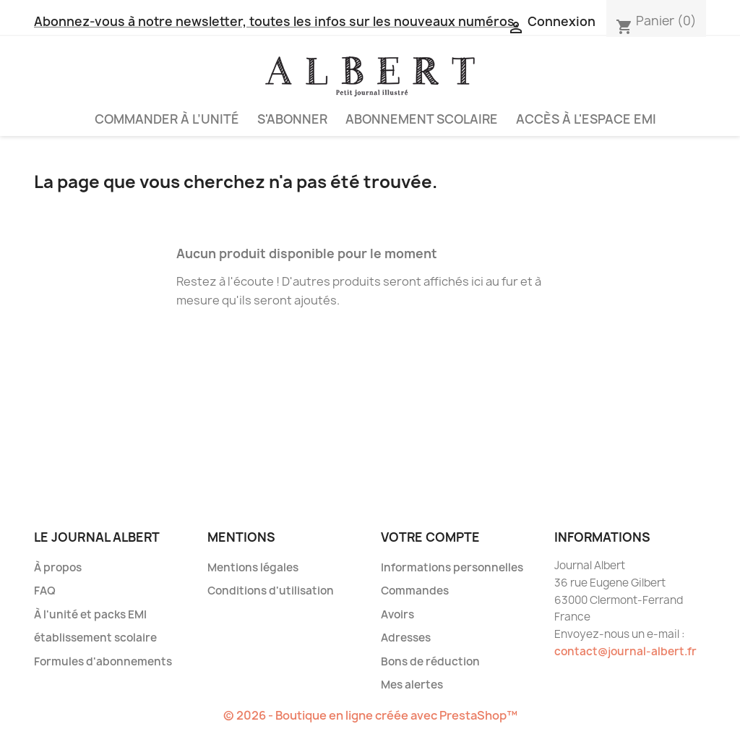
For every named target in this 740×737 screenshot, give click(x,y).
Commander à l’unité (167, 119)
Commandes (415, 590)
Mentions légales (252, 567)
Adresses (406, 637)
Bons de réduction (430, 661)
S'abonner (292, 119)
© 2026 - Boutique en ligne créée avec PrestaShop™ (370, 715)
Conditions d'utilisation (270, 590)
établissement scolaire (95, 637)
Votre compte (430, 537)
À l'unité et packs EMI (90, 614)
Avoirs (397, 614)
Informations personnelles (452, 567)
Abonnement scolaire (421, 119)
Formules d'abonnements (103, 661)
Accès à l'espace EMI (586, 119)
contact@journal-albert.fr (625, 651)
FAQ (45, 590)
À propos (58, 567)
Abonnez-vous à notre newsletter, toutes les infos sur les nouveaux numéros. (276, 21)
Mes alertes (412, 684)
